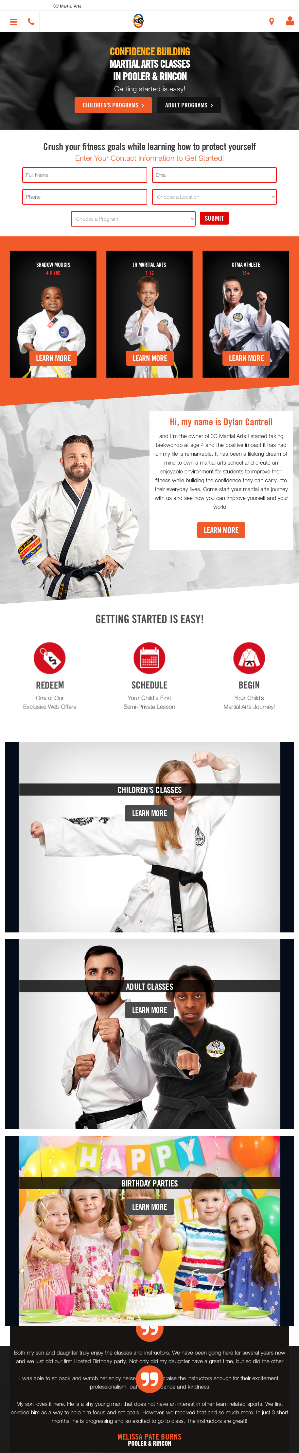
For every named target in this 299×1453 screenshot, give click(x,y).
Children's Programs (113, 105)
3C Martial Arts (67, 6)
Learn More (53, 358)
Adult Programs (189, 105)
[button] (152, 21)
